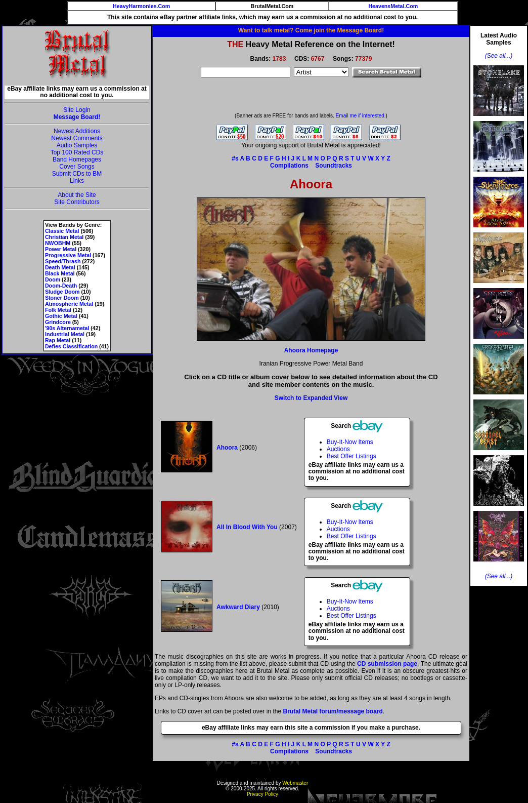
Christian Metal (64, 237)
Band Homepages (77, 159)
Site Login (76, 109)
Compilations (289, 165)
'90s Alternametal (67, 328)
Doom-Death (61, 286)
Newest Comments (76, 138)
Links (77, 180)
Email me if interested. (361, 115)
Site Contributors (76, 202)
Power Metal (60, 249)
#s (235, 158)
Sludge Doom (62, 292)
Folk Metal (58, 310)
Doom (52, 279)
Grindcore (58, 322)
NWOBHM (57, 243)
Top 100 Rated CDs (77, 152)
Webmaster (295, 783)
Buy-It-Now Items (350, 442)
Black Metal (60, 273)
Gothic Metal (61, 316)
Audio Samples (77, 145)
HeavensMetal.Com (393, 6)
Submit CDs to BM (77, 173)
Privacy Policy (262, 794)
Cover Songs (76, 166)
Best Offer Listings (351, 456)
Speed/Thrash (62, 261)
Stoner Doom (62, 298)
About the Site (77, 194)
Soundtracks (333, 165)
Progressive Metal (68, 255)
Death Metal (60, 267)
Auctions (338, 449)
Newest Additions (77, 131)
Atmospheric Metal (69, 304)
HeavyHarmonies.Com (141, 6)
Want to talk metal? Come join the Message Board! (311, 30)
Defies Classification (71, 346)
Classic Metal (62, 231)
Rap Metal (57, 340)
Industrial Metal (64, 334)
